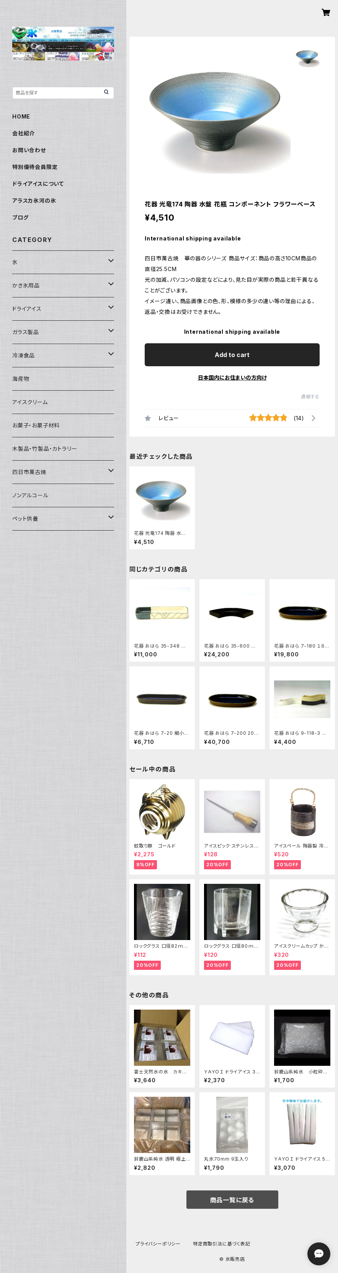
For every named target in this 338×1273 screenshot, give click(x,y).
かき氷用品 (26, 285)
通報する (310, 396)
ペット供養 (25, 518)
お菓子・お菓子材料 (36, 425)
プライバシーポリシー (158, 1244)
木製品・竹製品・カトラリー (44, 448)
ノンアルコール (30, 495)
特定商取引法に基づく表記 (221, 1244)
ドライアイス (27, 308)
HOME (21, 116)
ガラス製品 (25, 332)
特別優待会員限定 (34, 167)
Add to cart (232, 355)
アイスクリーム (30, 402)
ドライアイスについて (38, 183)
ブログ (20, 217)
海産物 (20, 378)
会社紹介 (23, 133)
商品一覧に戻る (232, 1200)
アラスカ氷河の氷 (34, 200)
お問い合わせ (29, 150)
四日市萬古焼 (29, 472)
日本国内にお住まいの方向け (232, 377)
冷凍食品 (23, 355)
